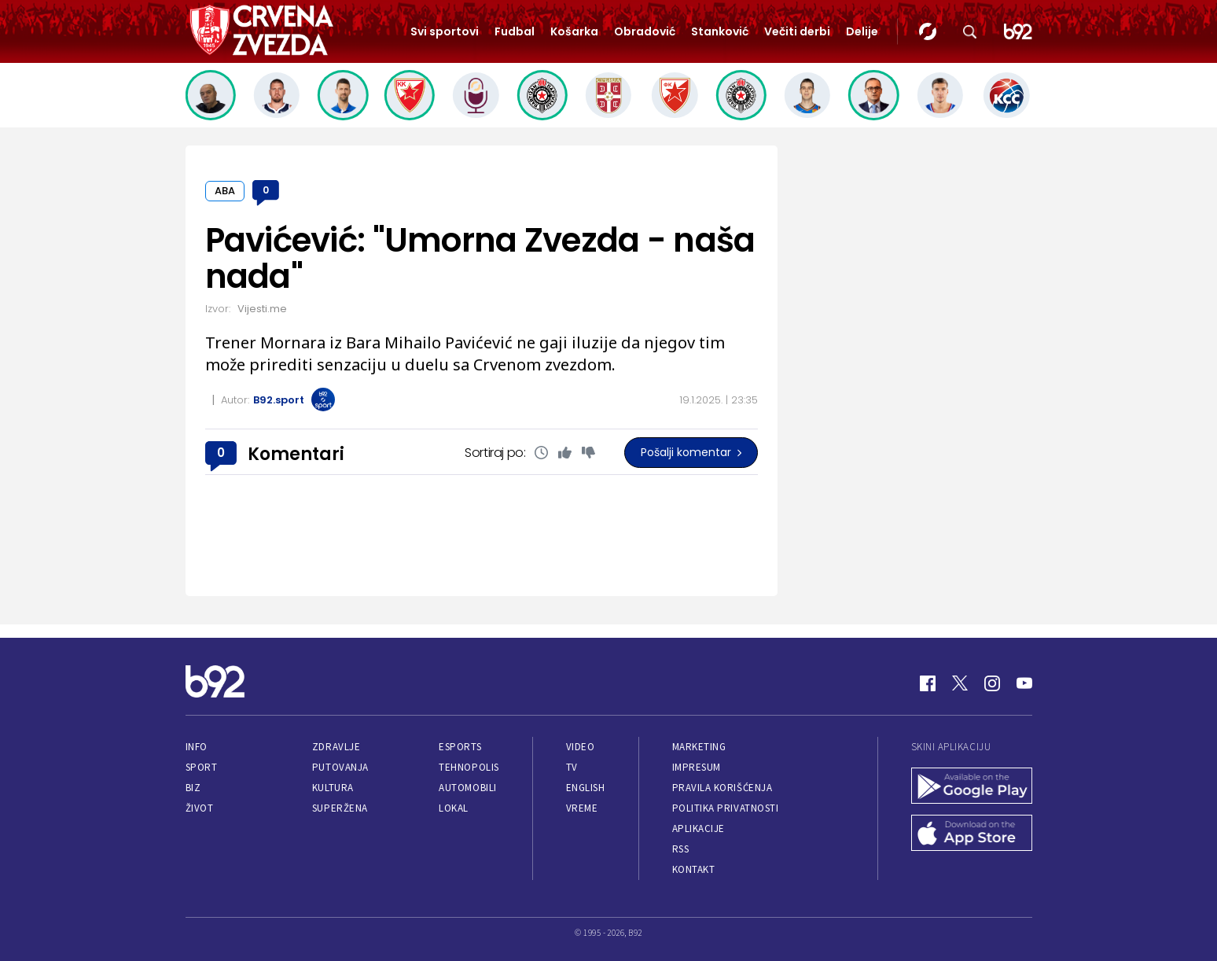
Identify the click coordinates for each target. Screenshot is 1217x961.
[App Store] (971, 834)
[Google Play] (971, 787)
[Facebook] (928, 683)
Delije (862, 31)
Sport (202, 767)
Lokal (454, 808)
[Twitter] (960, 683)
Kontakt (693, 869)
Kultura (333, 787)
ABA (225, 190)
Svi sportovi (444, 31)
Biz (193, 787)
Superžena (340, 808)
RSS (680, 849)
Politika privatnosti (725, 808)
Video (580, 746)
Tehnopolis (468, 767)
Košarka (574, 31)
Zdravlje (336, 746)
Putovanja (340, 767)
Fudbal (515, 31)
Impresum (696, 767)
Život (200, 808)
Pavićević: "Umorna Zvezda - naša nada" (480, 258)
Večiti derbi (797, 31)
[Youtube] (1024, 683)
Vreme (582, 808)
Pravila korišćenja (722, 787)
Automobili (467, 787)
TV (572, 767)
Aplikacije (698, 828)
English (585, 787)
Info (197, 746)
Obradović (644, 31)
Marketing (699, 746)
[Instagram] (992, 683)
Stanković (719, 31)
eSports (460, 746)
